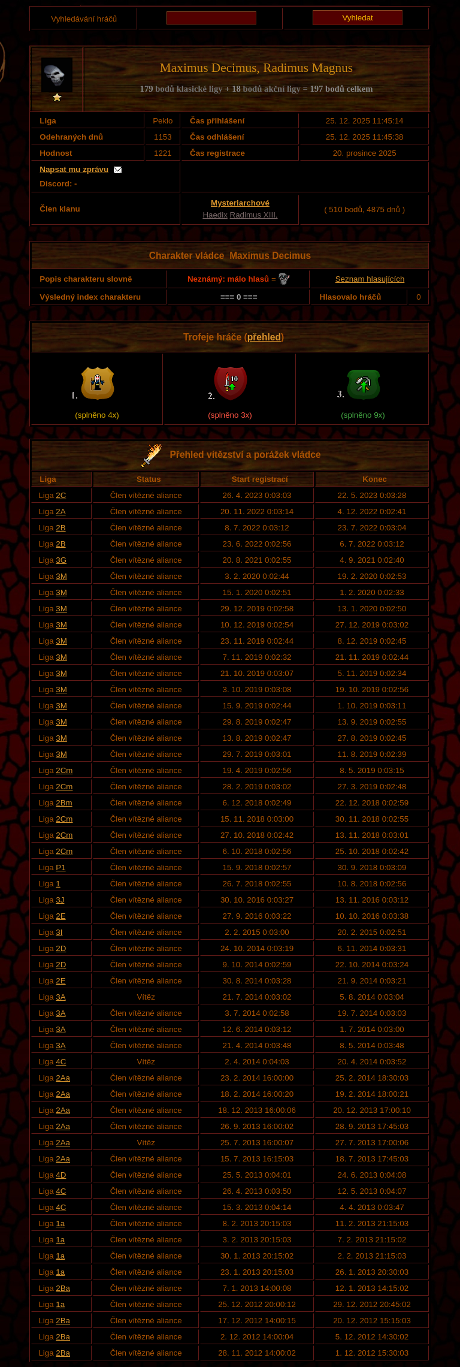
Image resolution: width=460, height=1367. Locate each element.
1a (60, 1223)
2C (61, 495)
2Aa (63, 1077)
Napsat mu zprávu (74, 169)
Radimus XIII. (254, 214)
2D (61, 948)
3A (60, 996)
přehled (264, 337)
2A (60, 511)
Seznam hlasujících (370, 278)
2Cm (64, 770)
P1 (60, 867)
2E (60, 916)
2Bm (64, 802)
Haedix (215, 214)
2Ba (63, 1288)
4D (61, 1174)
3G (61, 560)
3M (61, 576)
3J (60, 899)
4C (61, 1061)
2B (60, 527)
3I (59, 932)
